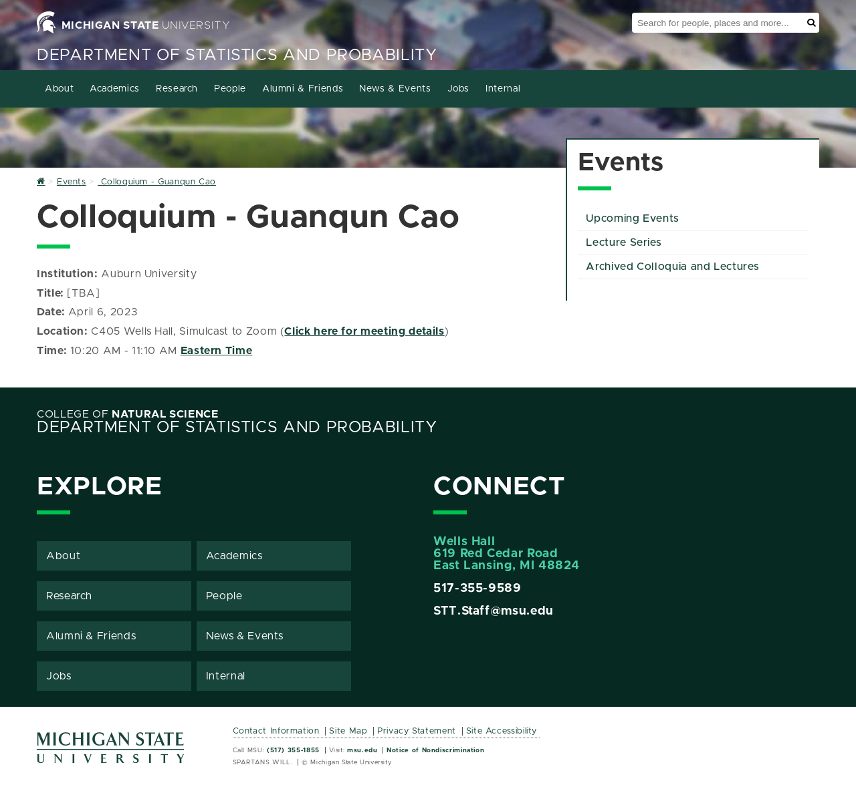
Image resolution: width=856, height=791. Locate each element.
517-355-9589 (477, 589)
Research (177, 89)
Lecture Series (623, 242)
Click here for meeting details (364, 331)
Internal (503, 89)
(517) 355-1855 (293, 750)
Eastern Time (217, 350)
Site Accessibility (502, 731)
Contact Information (276, 731)
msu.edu (362, 750)
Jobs (458, 89)
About (59, 89)
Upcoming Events (632, 218)
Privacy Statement (416, 731)
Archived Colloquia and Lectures (672, 266)
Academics (115, 89)
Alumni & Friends (302, 89)
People (230, 89)
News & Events (395, 89)
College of (128, 414)
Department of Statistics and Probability (237, 55)
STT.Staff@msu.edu (493, 611)
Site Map (348, 731)
